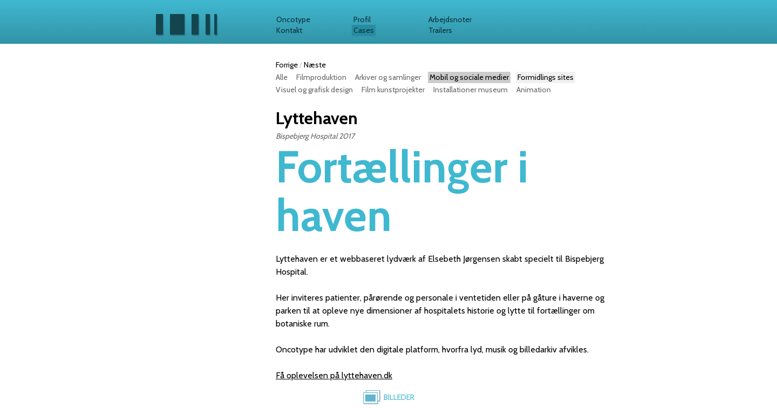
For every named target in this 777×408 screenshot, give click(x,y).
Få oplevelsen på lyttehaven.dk (334, 375)
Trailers (440, 30)
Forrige (287, 65)
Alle (282, 77)
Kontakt (289, 30)
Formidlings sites (545, 77)
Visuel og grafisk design (314, 89)
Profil (362, 19)
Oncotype (293, 19)
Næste (315, 65)
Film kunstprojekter (393, 89)
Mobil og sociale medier (469, 77)
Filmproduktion (321, 77)
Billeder (399, 397)
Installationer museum (470, 89)
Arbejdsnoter (450, 19)
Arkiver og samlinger (388, 77)
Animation (533, 89)
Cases (363, 30)
